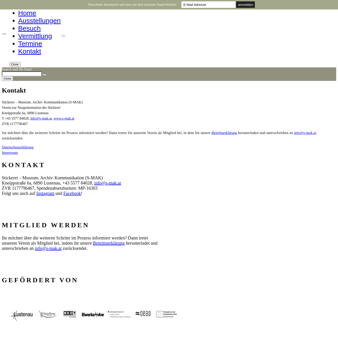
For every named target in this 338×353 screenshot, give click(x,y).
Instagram (45, 193)
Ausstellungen (39, 20)
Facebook (72, 193)
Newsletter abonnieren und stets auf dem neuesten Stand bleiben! (132, 4)
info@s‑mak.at (41, 118)
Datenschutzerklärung (17, 147)
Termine (30, 43)
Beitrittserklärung (224, 133)
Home (27, 13)
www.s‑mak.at (64, 118)
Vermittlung (35, 36)
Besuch (29, 28)
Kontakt (29, 51)
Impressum (10, 153)
